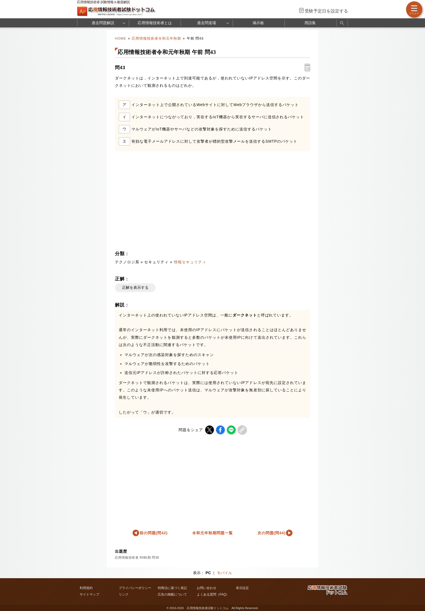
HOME (120, 38)
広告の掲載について (172, 594)
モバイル (224, 573)
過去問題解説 (103, 23)
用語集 (310, 23)
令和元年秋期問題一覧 (212, 533)
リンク (123, 594)
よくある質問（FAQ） (213, 594)
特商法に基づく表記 (172, 588)
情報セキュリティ (190, 262)
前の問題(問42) (154, 533)
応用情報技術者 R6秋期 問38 (137, 557)
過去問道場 (206, 23)
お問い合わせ (206, 588)
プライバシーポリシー (135, 588)
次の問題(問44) (271, 533)
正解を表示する (135, 287)
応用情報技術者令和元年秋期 (156, 38)
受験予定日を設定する (326, 11)
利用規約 (86, 588)
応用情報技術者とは (155, 23)
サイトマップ (89, 594)
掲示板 (258, 23)
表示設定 (242, 588)
